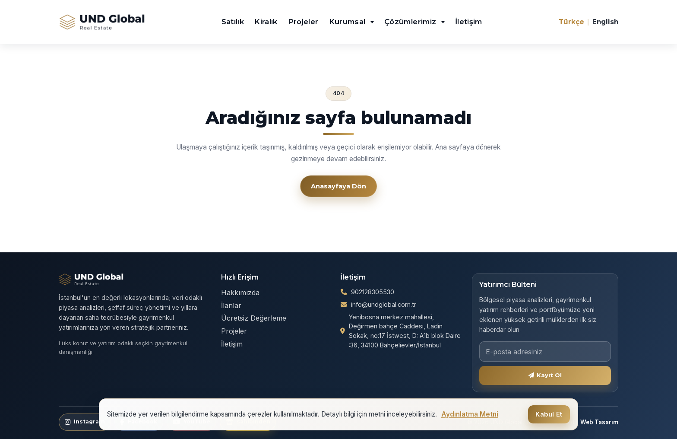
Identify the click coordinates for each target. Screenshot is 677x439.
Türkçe (571, 22)
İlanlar (231, 305)
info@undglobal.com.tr (383, 304)
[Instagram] (85, 422)
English (605, 22)
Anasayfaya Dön (338, 186)
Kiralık (265, 21)
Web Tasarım (599, 422)
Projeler (303, 21)
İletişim (468, 21)
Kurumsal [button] (348, 21)
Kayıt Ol (545, 375)
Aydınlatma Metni (469, 414)
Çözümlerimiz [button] (411, 21)
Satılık (232, 21)
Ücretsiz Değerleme (253, 318)
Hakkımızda (240, 292)
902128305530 (372, 292)
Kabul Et (548, 414)
